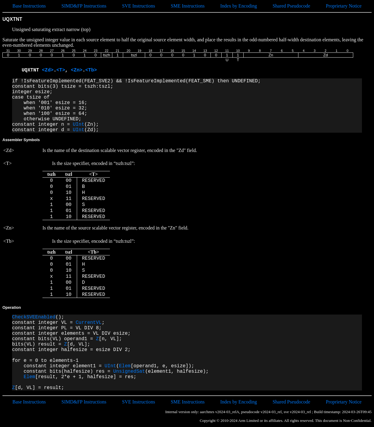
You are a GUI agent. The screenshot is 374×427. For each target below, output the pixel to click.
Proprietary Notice (344, 5)
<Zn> (76, 70)
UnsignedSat (129, 371)
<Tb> (91, 70)
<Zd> (47, 70)
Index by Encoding (238, 5)
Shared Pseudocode (291, 5)
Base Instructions (29, 5)
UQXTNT (32, 70)
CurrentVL (88, 322)
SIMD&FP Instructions (83, 5)
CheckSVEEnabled (33, 317)
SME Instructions (187, 5)
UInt (78, 124)
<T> (60, 70)
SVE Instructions (138, 5)
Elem (124, 366)
